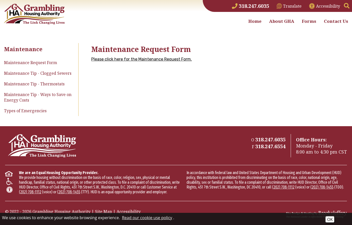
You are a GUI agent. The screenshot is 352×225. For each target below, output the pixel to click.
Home (255, 21)
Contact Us (336, 21)
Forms (309, 21)
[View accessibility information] (324, 6)
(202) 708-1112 (30, 192)
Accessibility (129, 211)
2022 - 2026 (20, 211)
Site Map (103, 211)
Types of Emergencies (25, 111)
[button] (346, 6)
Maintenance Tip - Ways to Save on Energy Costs (37, 97)
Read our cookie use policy (147, 217)
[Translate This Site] (289, 6)
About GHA (281, 21)
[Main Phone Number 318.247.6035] (250, 6)
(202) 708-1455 (68, 192)
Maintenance (23, 49)
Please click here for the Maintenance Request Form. (141, 59)
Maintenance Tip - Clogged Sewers (37, 73)
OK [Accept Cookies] (330, 219)
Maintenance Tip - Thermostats (34, 84)
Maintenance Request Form (30, 62)
